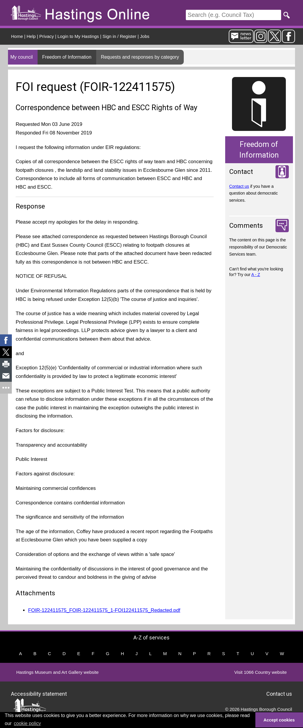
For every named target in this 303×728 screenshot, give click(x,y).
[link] (6, 340)
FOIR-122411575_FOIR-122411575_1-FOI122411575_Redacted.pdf (104, 610)
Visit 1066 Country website (260, 672)
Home (17, 36)
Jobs (144, 36)
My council (21, 57)
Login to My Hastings (78, 36)
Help (31, 36)
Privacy (46, 36)
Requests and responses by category (140, 57)
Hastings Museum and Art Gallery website (57, 672)
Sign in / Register (119, 36)
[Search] (233, 15)
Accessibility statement (39, 694)
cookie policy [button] (27, 723)
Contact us (239, 186)
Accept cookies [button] (279, 720)
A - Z (255, 274)
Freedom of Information (66, 57)
